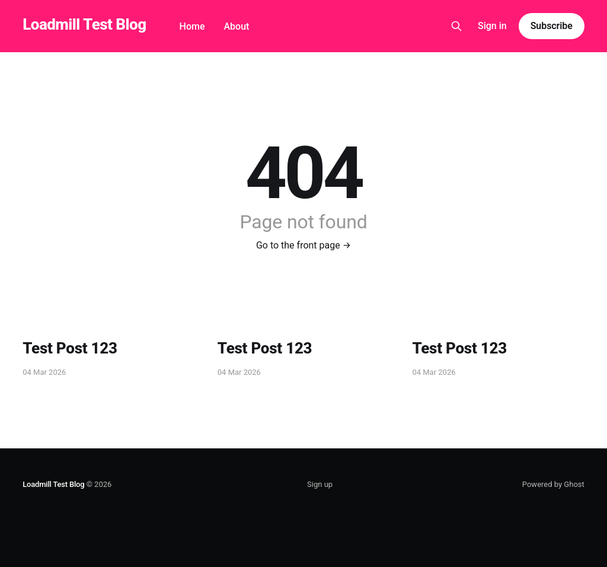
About (236, 26)
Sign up (320, 484)
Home (192, 26)
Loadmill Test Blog (84, 24)
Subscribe (552, 25)
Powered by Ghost (553, 484)
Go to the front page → (303, 245)
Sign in (492, 25)
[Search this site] (456, 26)
